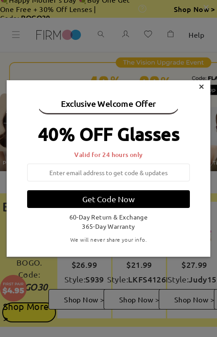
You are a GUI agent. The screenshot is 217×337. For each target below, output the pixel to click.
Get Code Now (108, 199)
